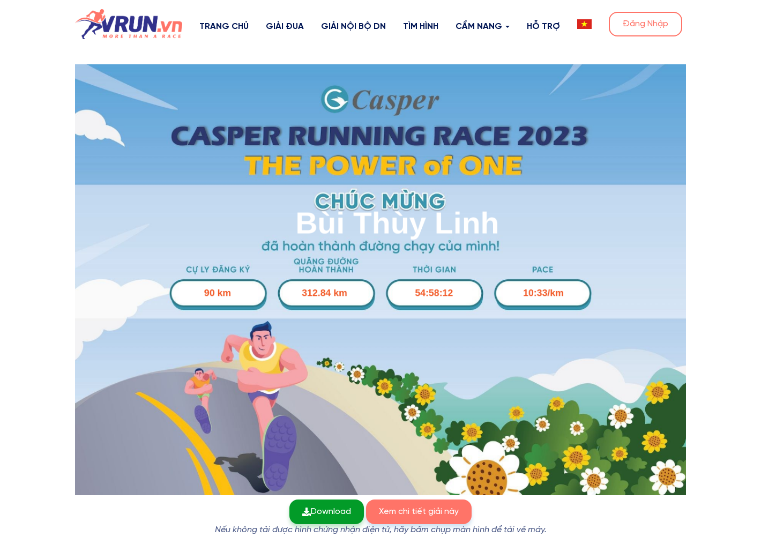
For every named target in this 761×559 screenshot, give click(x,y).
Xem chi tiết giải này (419, 511)
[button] (584, 23)
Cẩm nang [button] (483, 26)
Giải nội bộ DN (353, 26)
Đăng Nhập (645, 23)
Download (326, 511)
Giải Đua (285, 26)
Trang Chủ (224, 26)
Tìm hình (420, 26)
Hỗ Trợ (543, 26)
